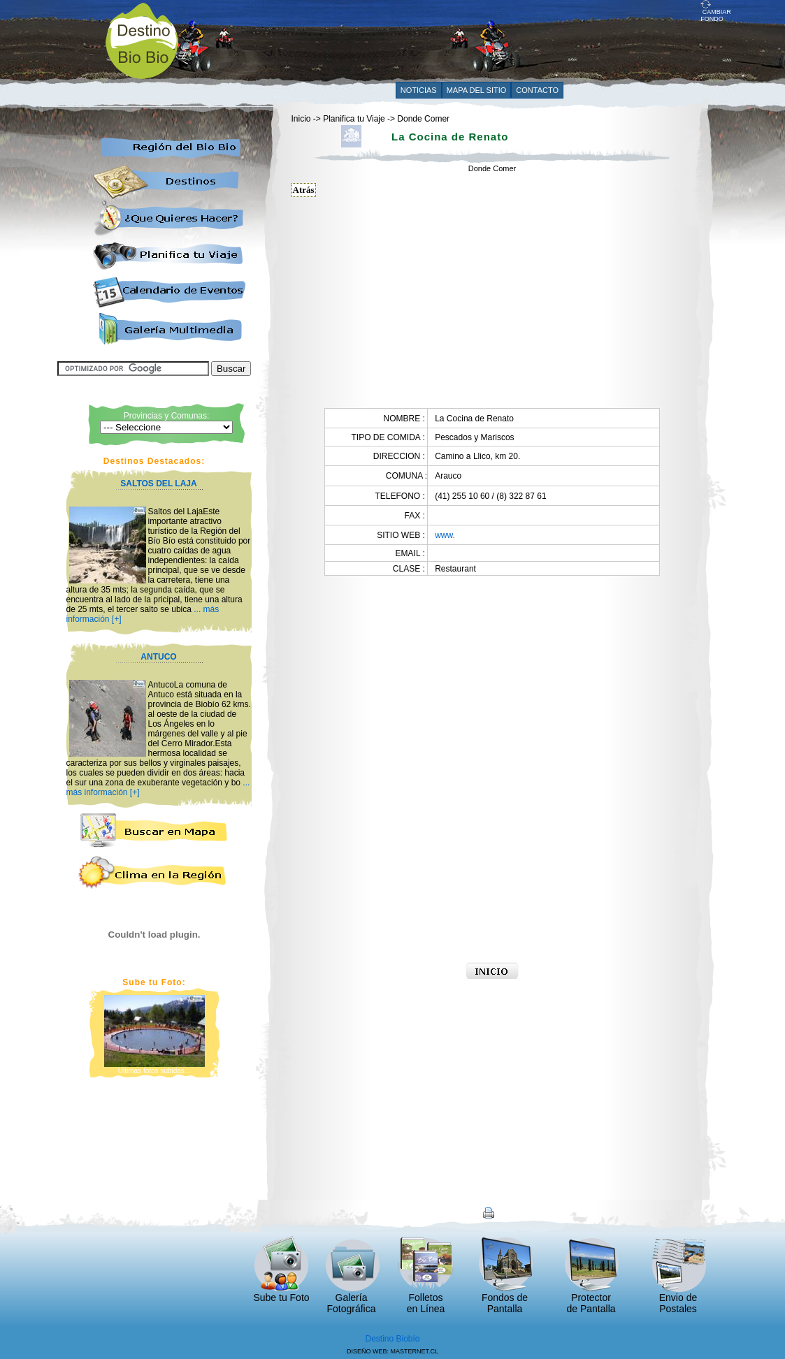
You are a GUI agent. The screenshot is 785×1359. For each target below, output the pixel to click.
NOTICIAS (419, 90)
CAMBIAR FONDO (715, 12)
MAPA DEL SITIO (477, 90)
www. (445, 535)
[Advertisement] (446, 39)
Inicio (301, 119)
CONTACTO (537, 90)
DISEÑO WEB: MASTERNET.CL (392, 1351)
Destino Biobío (392, 1339)
